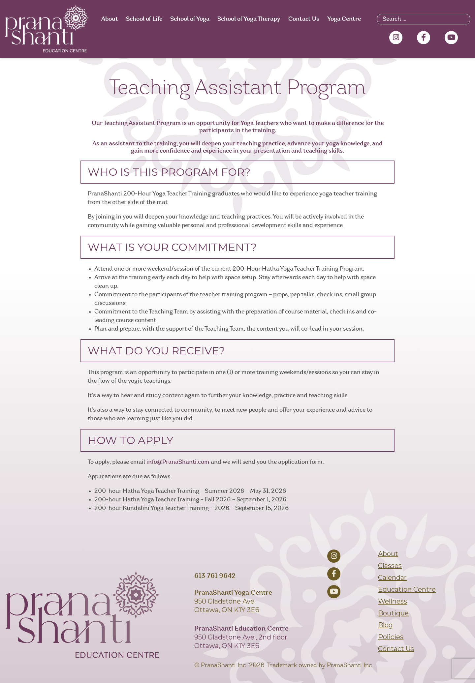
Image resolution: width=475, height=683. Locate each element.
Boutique (393, 613)
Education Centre (407, 589)
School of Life (144, 19)
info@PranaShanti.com (177, 462)
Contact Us (303, 19)
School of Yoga (189, 19)
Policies (390, 637)
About (109, 19)
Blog (385, 625)
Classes (390, 566)
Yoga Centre (344, 19)
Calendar (392, 577)
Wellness (392, 601)
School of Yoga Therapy (248, 19)
